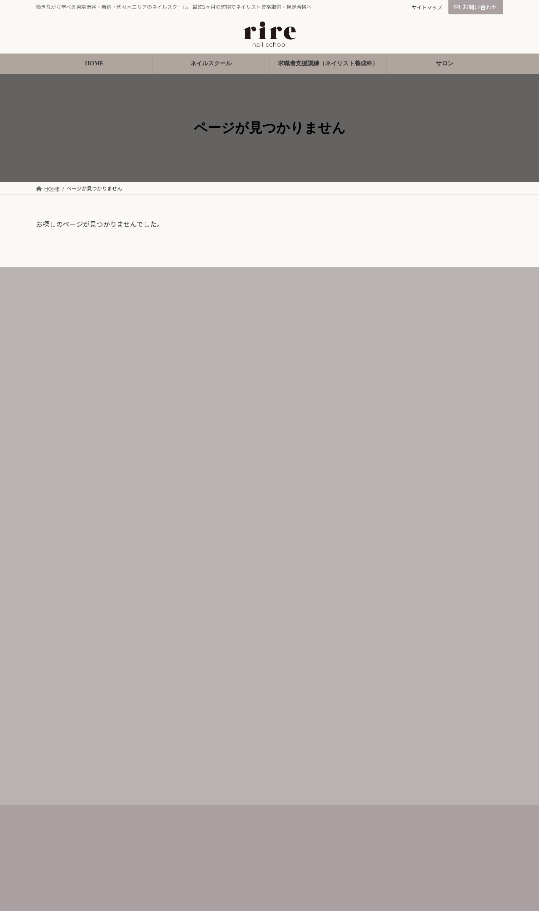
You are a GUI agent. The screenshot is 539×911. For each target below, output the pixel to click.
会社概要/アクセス (66, 873)
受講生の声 (56, 820)
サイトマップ (427, 7)
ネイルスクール (62, 784)
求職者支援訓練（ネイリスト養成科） (252, 784)
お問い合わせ (476, 7)
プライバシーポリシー (231, 820)
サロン (210, 802)
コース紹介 (56, 802)
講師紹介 (53, 837)
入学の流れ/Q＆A (65, 855)
